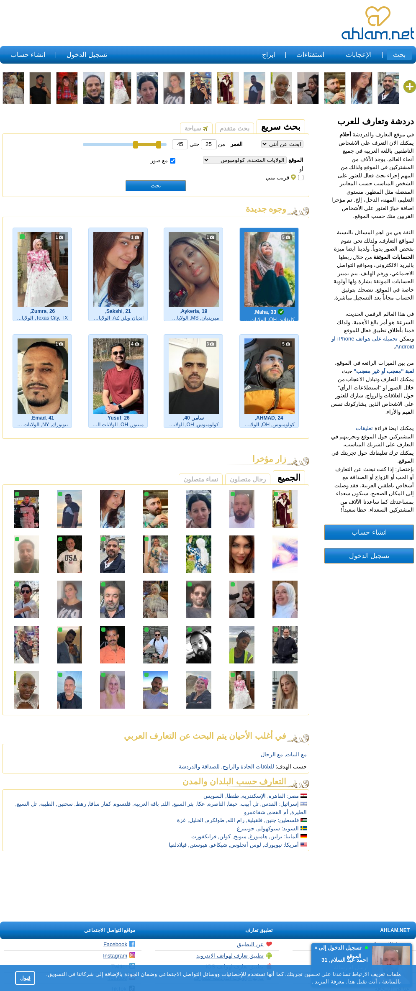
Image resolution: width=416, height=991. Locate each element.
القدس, (269, 804)
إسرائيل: (289, 804)
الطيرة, (298, 812)
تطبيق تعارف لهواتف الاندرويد (234, 955)
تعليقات (364, 428)
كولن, (224, 836)
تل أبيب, (249, 804)
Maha (261, 312)
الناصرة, (215, 804)
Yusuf (114, 418)
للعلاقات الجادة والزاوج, (247, 766)
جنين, (270, 820)
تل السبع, (26, 804)
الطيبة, (46, 804)
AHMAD (265, 418)
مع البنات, (296, 754)
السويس (213, 796)
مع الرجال (272, 754)
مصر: (293, 796)
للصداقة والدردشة (199, 766)
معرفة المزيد (328, 981)
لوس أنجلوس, (245, 845)
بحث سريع (280, 126)
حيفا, (232, 804)
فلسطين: (292, 820)
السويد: (290, 828)
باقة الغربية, (145, 804)
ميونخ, (239, 836)
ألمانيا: (291, 836)
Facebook (119, 944)
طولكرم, (214, 820)
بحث (399, 54)
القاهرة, (276, 796)
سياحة (196, 128)
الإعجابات (359, 54)
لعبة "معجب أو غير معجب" (384, 371)
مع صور (163, 160)
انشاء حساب (27, 54)
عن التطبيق (254, 944)
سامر (198, 418)
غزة (181, 820)
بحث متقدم (234, 128)
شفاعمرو (254, 812)
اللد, (165, 804)
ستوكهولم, (268, 828)
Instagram (119, 955)
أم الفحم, (277, 812)
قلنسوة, (122, 804)
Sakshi (114, 311)
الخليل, (195, 820)
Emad (39, 418)
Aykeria (190, 311)
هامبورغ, (257, 836)
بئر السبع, (183, 804)
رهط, (80, 804)
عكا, (200, 804)
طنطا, (232, 796)
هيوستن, (198, 845)
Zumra (39, 311)
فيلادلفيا (178, 845)
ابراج (268, 54)
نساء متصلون (200, 479)
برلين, (276, 836)
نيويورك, (272, 845)
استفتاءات (310, 54)
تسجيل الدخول (87, 54)
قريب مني (284, 177)
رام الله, (235, 820)
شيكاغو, (218, 845)
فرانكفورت (203, 836)
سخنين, (64, 804)
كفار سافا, (99, 804)
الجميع (288, 477)
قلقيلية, (254, 820)
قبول (25, 978)
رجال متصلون (248, 479)
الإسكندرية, (253, 796)
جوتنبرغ (245, 828)
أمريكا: (291, 845)
